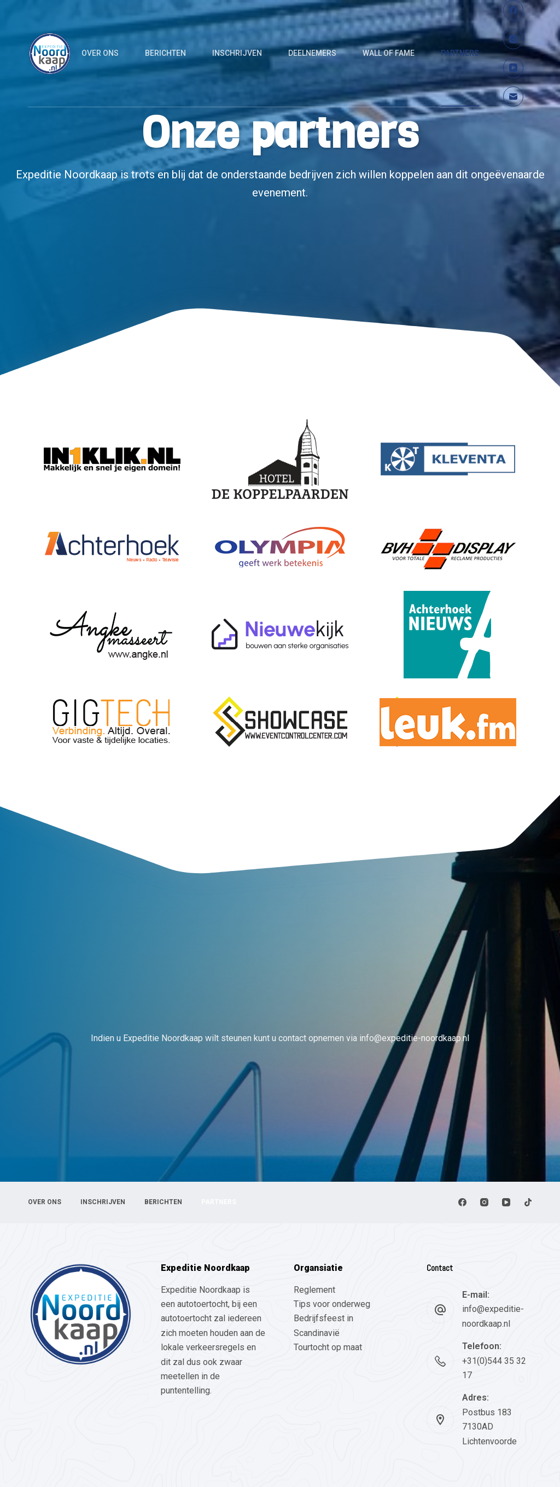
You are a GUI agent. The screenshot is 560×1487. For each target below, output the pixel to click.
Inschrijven (237, 53)
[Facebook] (513, 10)
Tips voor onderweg (332, 1304)
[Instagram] (513, 39)
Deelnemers (312, 53)
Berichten (165, 53)
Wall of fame (389, 53)
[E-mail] (513, 96)
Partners (460, 53)
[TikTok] (528, 1202)
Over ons (100, 53)
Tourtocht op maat (329, 1347)
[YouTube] (513, 67)
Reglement (314, 1290)
